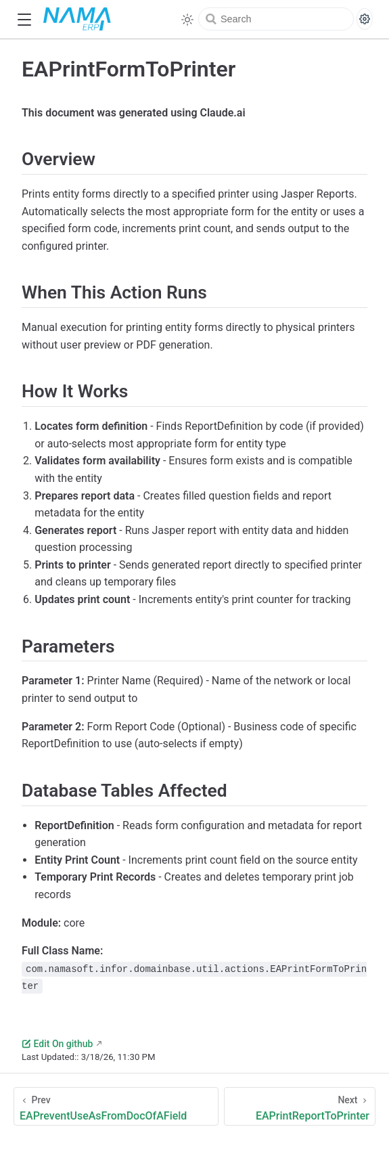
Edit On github (57, 1043)
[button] (24, 20)
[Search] (276, 18)
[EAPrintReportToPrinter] (299, 1106)
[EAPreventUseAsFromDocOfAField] (116, 1106)
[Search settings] (365, 19)
